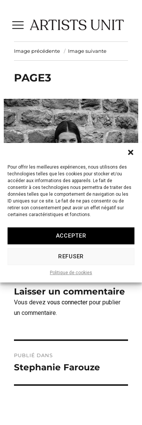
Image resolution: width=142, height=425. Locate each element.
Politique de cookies (71, 277)
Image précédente (37, 51)
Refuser (71, 261)
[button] (130, 157)
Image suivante (87, 51)
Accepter (71, 240)
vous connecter (67, 302)
